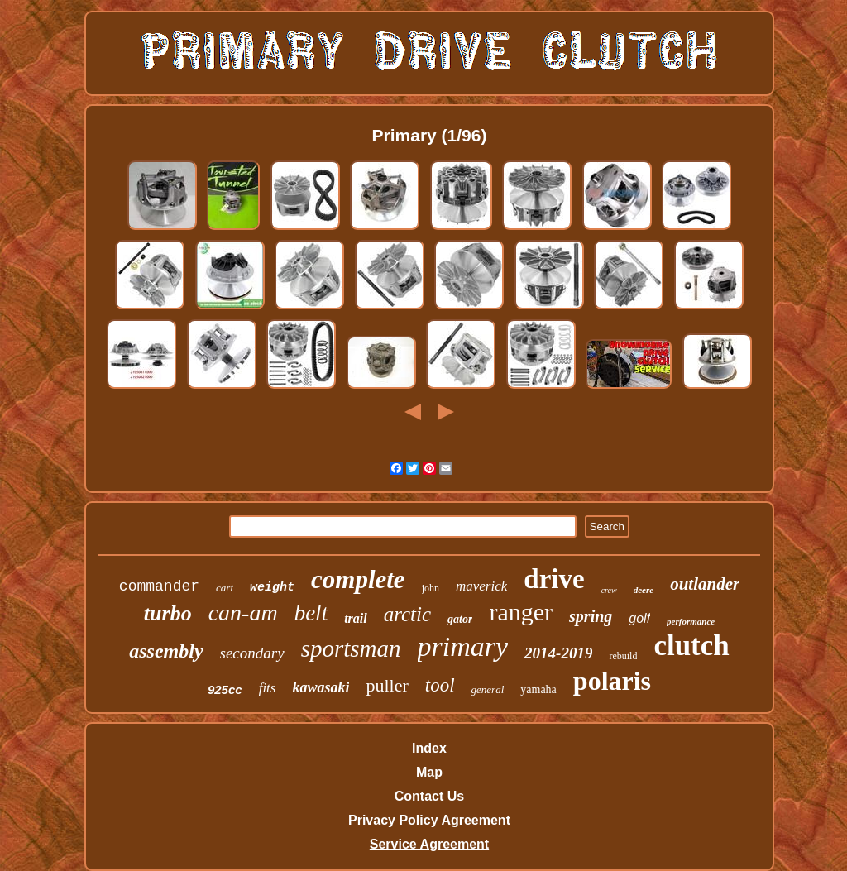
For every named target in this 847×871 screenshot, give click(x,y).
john (430, 588)
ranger (521, 611)
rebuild (623, 656)
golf (639, 618)
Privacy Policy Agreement (429, 820)
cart (224, 587)
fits (267, 688)
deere (643, 590)
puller (387, 685)
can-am (243, 612)
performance (691, 621)
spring (590, 616)
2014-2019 (558, 653)
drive (554, 579)
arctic (407, 614)
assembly (166, 651)
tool (440, 685)
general (488, 689)
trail (355, 618)
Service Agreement (429, 844)
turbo (168, 613)
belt (311, 613)
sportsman (351, 648)
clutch (691, 645)
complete (358, 579)
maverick (481, 586)
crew (609, 590)
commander (159, 586)
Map (429, 772)
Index (429, 748)
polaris (612, 681)
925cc (225, 689)
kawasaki (320, 687)
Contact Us (429, 796)
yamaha (538, 689)
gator (459, 619)
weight (272, 588)
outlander (704, 584)
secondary (252, 653)
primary (463, 646)
